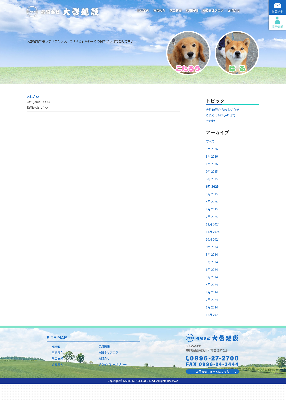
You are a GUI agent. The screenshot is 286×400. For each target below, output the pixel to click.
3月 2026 (212, 172)
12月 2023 (212, 330)
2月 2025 (212, 232)
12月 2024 (212, 240)
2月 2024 (212, 315)
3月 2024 (212, 308)
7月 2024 (212, 278)
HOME (56, 362)
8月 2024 (212, 270)
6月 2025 (212, 202)
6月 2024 (212, 285)
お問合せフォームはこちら (212, 387)
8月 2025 (212, 195)
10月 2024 (212, 255)
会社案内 (143, 10)
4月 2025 (212, 217)
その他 (210, 136)
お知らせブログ (213, 10)
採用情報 (192, 10)
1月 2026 (212, 180)
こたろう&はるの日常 (220, 131)
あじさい (33, 112)
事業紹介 (159, 10)
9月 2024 (212, 263)
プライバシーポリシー (113, 381)
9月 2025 (212, 187)
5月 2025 (212, 210)
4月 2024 (212, 300)
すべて (210, 157)
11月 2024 (212, 247)
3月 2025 (212, 225)
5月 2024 (212, 293)
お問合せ (234, 10)
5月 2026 (212, 164)
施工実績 (176, 10)
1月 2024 (212, 323)
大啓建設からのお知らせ (222, 125)
